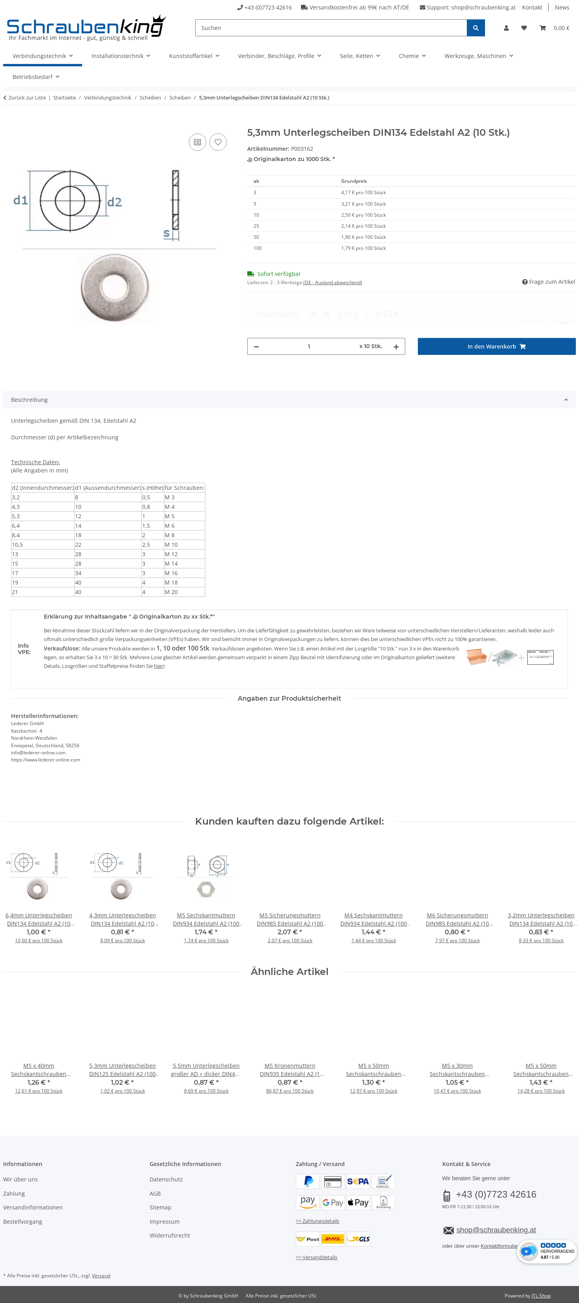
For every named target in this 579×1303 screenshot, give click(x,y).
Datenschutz (166, 1179)
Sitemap (160, 1207)
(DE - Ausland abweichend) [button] (332, 282)
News (562, 7)
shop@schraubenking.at (483, 7)
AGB (155, 1193)
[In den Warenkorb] (9, 122)
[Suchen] (331, 27)
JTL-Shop (541, 1295)
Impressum (165, 1221)
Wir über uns (20, 1179)
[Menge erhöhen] (396, 314)
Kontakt (532, 7)
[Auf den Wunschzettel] (218, 142)
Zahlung (14, 1193)
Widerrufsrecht (170, 1235)
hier (158, 665)
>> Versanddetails (316, 1257)
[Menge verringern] (256, 314)
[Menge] (309, 314)
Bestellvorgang (22, 1221)
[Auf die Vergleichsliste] (197, 142)
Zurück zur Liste (27, 97)
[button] (506, 27)
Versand (101, 1275)
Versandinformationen (33, 1207)
